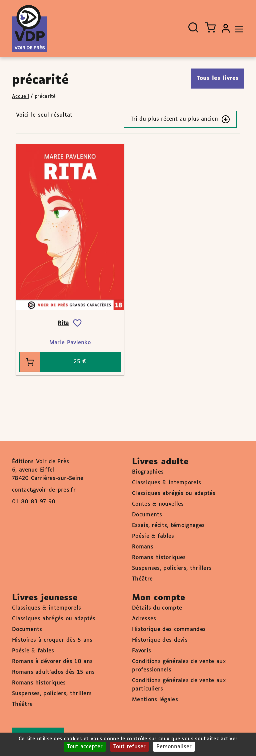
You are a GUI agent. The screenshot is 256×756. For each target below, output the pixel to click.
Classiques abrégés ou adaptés (174, 493)
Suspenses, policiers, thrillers (172, 568)
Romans (142, 547)
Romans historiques (159, 557)
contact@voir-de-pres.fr (44, 490)
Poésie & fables (153, 536)
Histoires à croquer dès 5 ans (52, 640)
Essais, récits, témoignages (168, 525)
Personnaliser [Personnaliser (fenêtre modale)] (174, 747)
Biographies (148, 472)
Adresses (144, 619)
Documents (147, 515)
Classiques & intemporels (166, 483)
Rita (63, 323)
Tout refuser (129, 747)
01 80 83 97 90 (33, 502)
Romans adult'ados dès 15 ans (53, 672)
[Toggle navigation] (237, 28)
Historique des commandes (169, 629)
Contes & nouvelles (158, 504)
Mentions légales (155, 700)
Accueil (20, 96)
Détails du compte (157, 608)
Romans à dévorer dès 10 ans (52, 661)
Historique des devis (160, 640)
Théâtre (142, 579)
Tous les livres (218, 78)
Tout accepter (85, 747)
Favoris (141, 651)
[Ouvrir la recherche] (193, 27)
